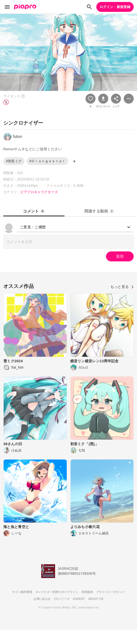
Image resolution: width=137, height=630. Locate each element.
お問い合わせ (42, 598)
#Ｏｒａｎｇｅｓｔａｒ (47, 161)
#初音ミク (14, 161)
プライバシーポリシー (110, 592)
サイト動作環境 (22, 592)
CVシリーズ (61, 598)
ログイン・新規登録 (115, 7)
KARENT (79, 598)
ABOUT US (96, 598)
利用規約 (87, 592)
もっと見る (122, 287)
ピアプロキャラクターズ (39, 192)
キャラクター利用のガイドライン (56, 592)
